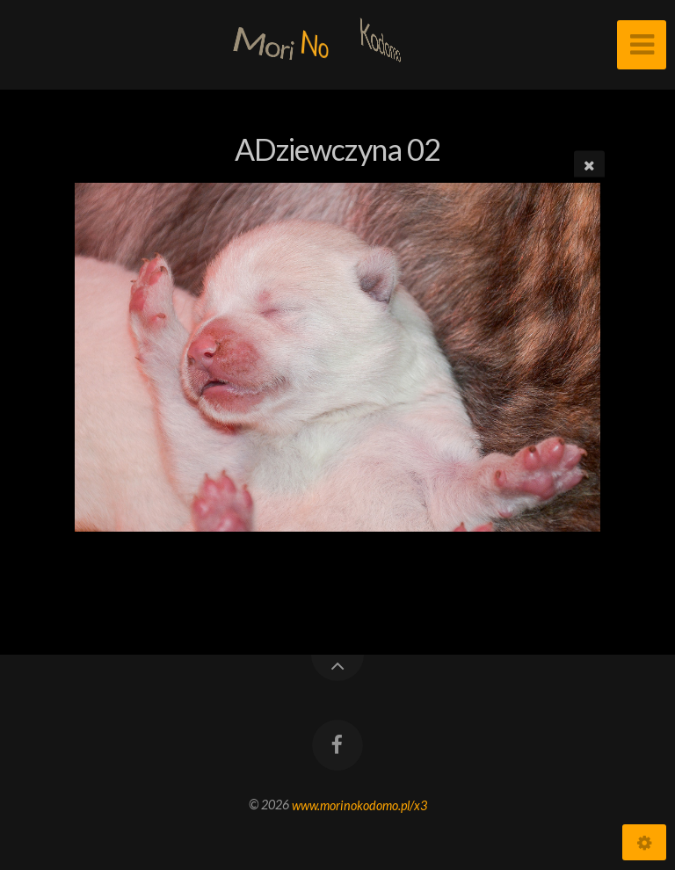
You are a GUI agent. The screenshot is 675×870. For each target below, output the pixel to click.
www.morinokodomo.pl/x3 (359, 804)
